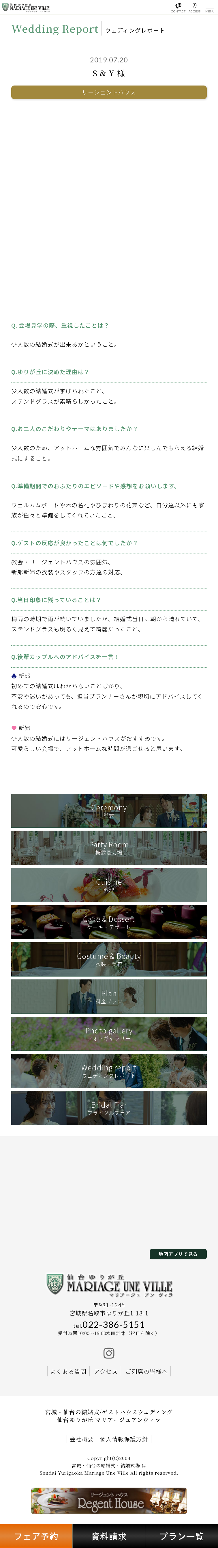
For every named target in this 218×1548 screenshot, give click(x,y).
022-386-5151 (109, 1324)
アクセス (106, 1371)
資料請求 (109, 1536)
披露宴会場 (108, 847)
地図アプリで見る (178, 1254)
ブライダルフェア (108, 1107)
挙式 (108, 810)
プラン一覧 (181, 1536)
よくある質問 (68, 1371)
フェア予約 (36, 1536)
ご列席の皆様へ (146, 1371)
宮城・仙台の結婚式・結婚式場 (106, 1465)
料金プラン (108, 996)
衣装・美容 (108, 959)
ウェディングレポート (108, 1070)
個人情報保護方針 (124, 1439)
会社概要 (82, 1439)
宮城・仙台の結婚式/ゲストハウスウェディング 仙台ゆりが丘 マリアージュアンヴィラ (109, 1416)
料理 (108, 884)
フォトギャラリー (108, 1033)
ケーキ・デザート (108, 922)
